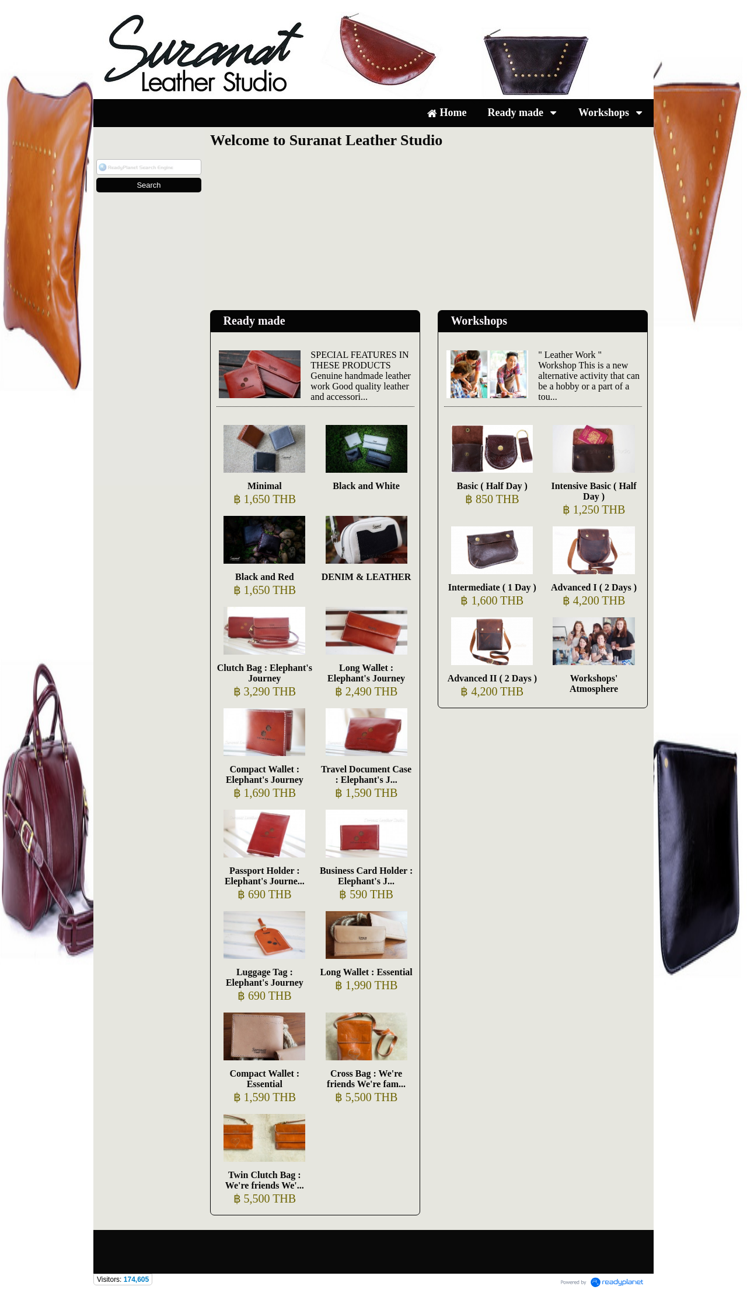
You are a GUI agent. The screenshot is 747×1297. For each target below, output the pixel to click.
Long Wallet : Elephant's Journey (366, 673)
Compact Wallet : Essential (264, 1078)
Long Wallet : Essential (366, 972)
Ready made (254, 320)
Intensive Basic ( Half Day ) (593, 491)
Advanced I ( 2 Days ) (594, 587)
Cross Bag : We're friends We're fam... (366, 1078)
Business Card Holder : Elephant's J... (366, 876)
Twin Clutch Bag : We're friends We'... (264, 1180)
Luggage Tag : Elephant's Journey (264, 977)
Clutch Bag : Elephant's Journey (264, 673)
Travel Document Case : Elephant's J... (366, 774)
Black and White (366, 486)
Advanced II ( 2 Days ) (492, 678)
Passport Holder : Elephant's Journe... (265, 876)
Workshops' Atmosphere (594, 683)
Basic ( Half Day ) (492, 486)
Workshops (479, 320)
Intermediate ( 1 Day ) (492, 587)
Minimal (264, 486)
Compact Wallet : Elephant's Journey (264, 774)
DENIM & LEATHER (366, 577)
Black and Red (264, 577)
